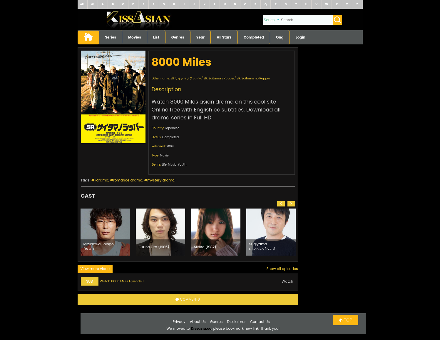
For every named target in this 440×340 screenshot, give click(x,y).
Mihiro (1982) (205, 246)
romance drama (127, 180)
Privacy (179, 321)
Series (110, 37)
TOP (345, 320)
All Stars (224, 37)
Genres (177, 37)
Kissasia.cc (201, 328)
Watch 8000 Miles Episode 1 (122, 281)
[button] (281, 203)
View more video (95, 268)
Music (172, 164)
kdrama (101, 180)
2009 (170, 146)
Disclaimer (236, 321)
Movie (164, 155)
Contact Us (260, 321)
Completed (254, 37)
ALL (82, 4)
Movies (134, 37)
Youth (182, 164)
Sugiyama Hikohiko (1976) (262, 245)
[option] (105, 232)
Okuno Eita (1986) (154, 246)
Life (164, 164)
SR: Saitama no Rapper (253, 78)
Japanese (172, 128)
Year (200, 37)
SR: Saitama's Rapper (219, 78)
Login (300, 37)
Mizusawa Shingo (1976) (98, 245)
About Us (198, 321)
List (156, 37)
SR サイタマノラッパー (185, 78)
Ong (280, 37)
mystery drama (161, 180)
